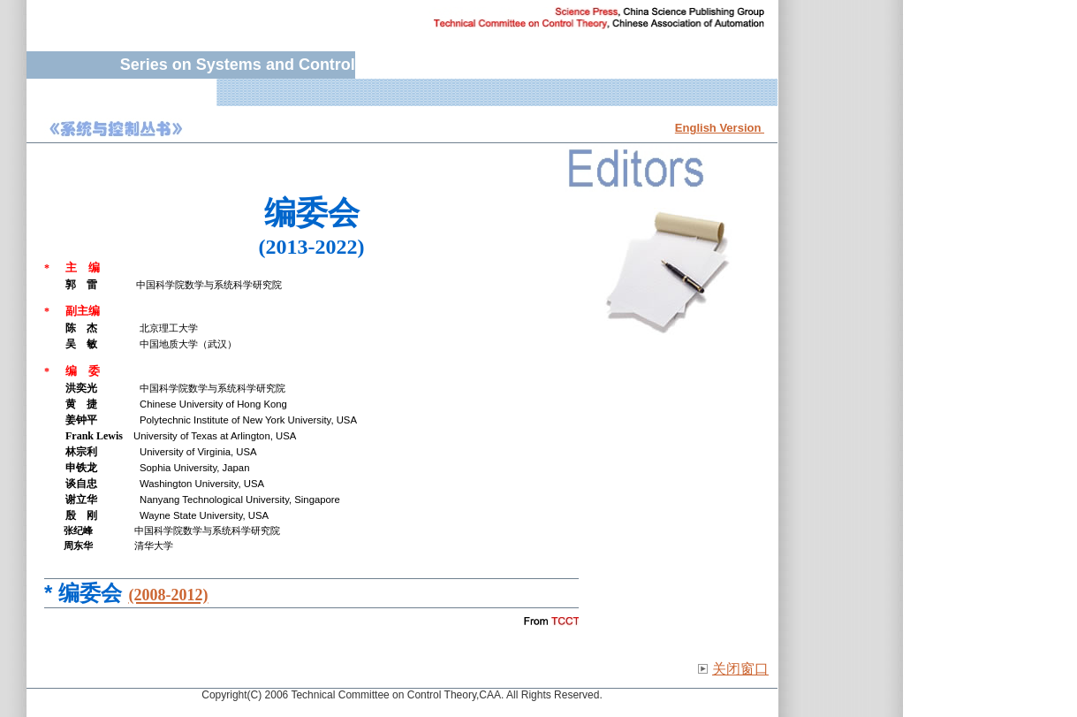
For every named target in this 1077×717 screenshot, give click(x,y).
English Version (719, 127)
